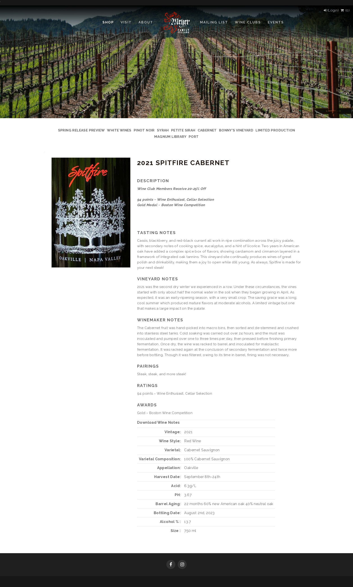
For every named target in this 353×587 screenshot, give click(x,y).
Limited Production (275, 130)
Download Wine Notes (158, 422)
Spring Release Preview (81, 130)
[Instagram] (182, 565)
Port (194, 137)
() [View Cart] (345, 10)
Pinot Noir (144, 130)
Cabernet (207, 130)
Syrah (163, 130)
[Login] (331, 10)
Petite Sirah (183, 130)
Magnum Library (170, 137)
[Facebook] (171, 565)
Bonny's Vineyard (236, 130)
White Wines (119, 130)
